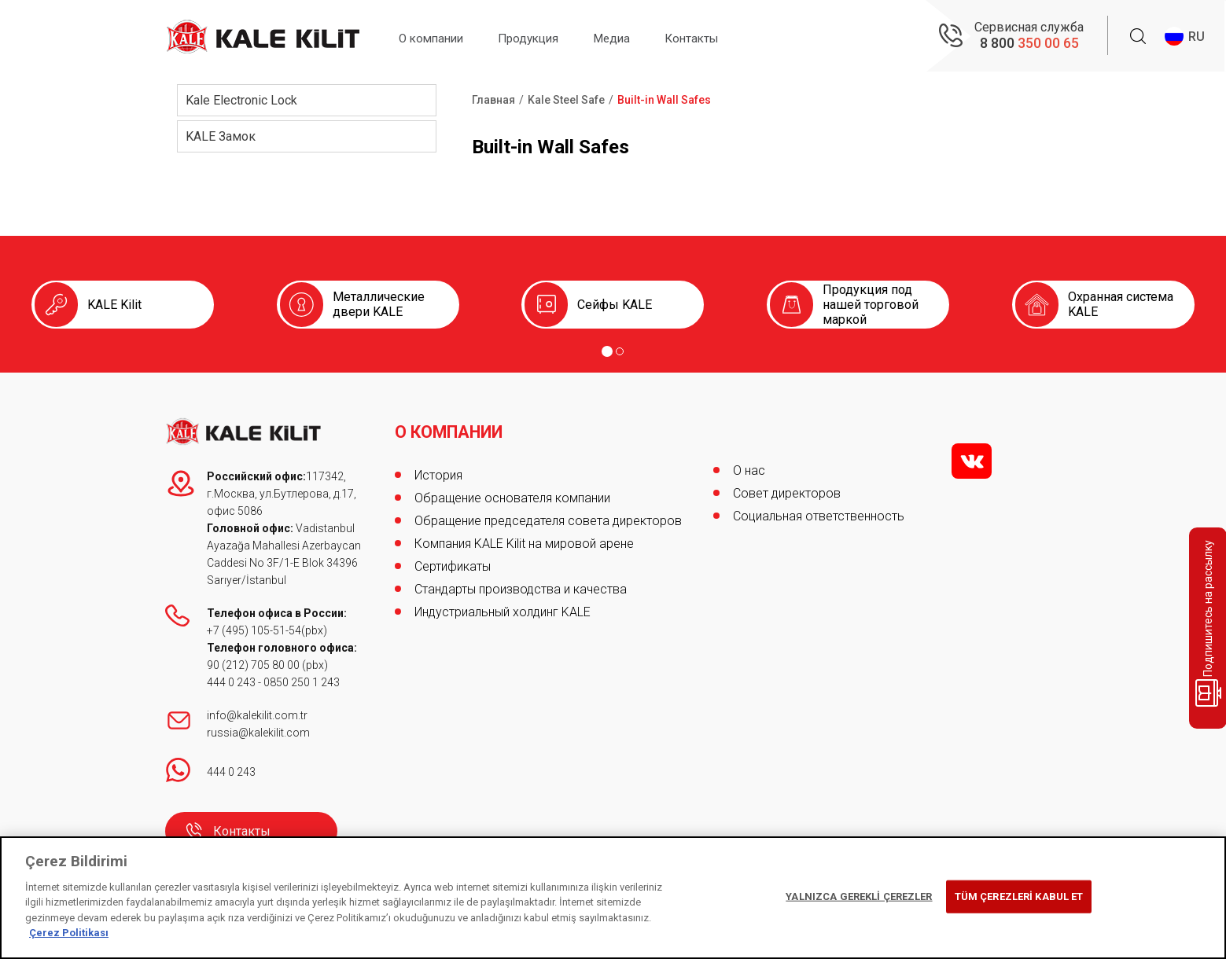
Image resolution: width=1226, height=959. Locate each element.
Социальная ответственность (818, 516)
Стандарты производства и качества (520, 584)
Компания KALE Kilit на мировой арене (524, 538)
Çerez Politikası (69, 933)
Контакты (722, 36)
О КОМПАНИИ (451, 427)
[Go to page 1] (607, 351)
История (438, 470)
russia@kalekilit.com (258, 732)
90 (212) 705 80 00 (254, 665)
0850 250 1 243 (301, 682)
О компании (436, 36)
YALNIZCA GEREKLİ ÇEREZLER (859, 896)
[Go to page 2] (620, 351)
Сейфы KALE (614, 304)
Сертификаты (452, 561)
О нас (749, 470)
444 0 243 (231, 682)
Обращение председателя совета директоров (548, 516)
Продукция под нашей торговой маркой (871, 304)
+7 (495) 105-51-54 (254, 630)
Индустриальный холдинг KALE (502, 607)
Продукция (543, 36)
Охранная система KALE (1120, 304)
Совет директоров (787, 493)
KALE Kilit (114, 304)
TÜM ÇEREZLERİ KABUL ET (1019, 896)
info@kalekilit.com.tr (257, 715)
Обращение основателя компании (512, 493)
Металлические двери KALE (379, 304)
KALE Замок (221, 136)
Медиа (634, 36)
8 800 (1029, 43)
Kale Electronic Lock (241, 100)
